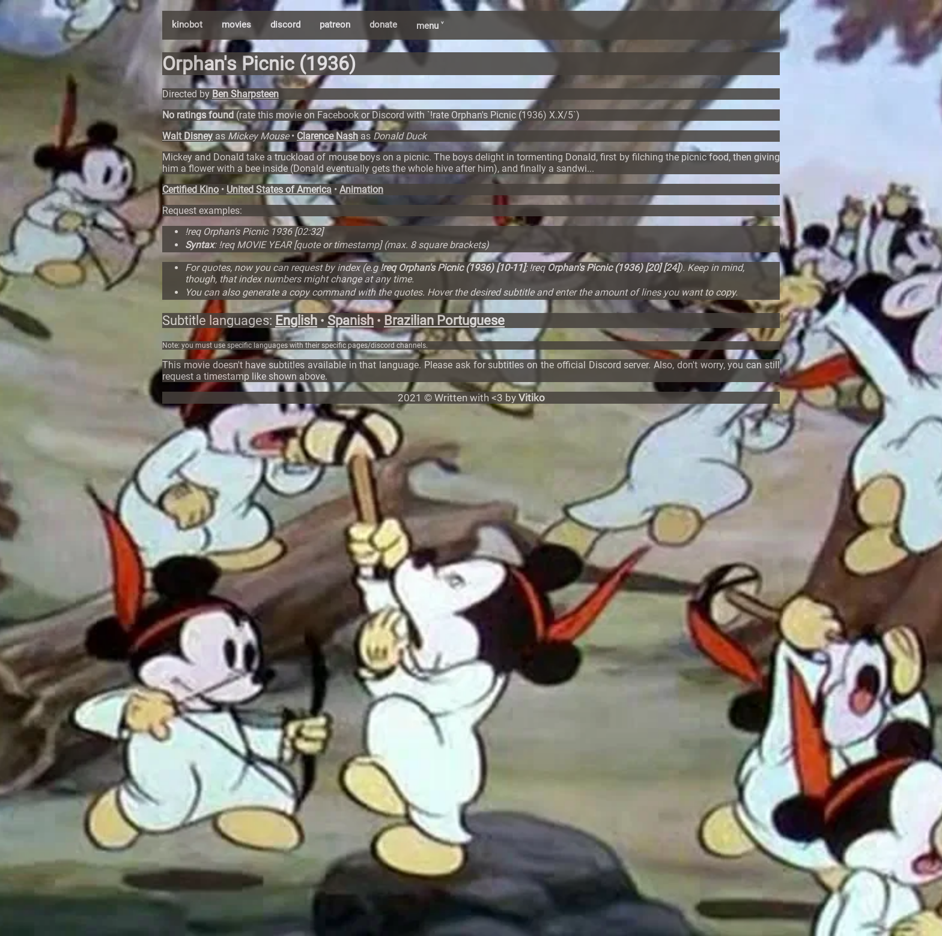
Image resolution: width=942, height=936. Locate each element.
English (296, 320)
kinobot (187, 24)
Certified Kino (190, 189)
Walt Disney (187, 136)
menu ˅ (429, 25)
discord (285, 24)
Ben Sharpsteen (245, 94)
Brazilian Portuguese (444, 320)
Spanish (350, 320)
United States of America (279, 189)
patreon (335, 24)
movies (236, 24)
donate (383, 24)
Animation (361, 189)
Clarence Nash (327, 136)
